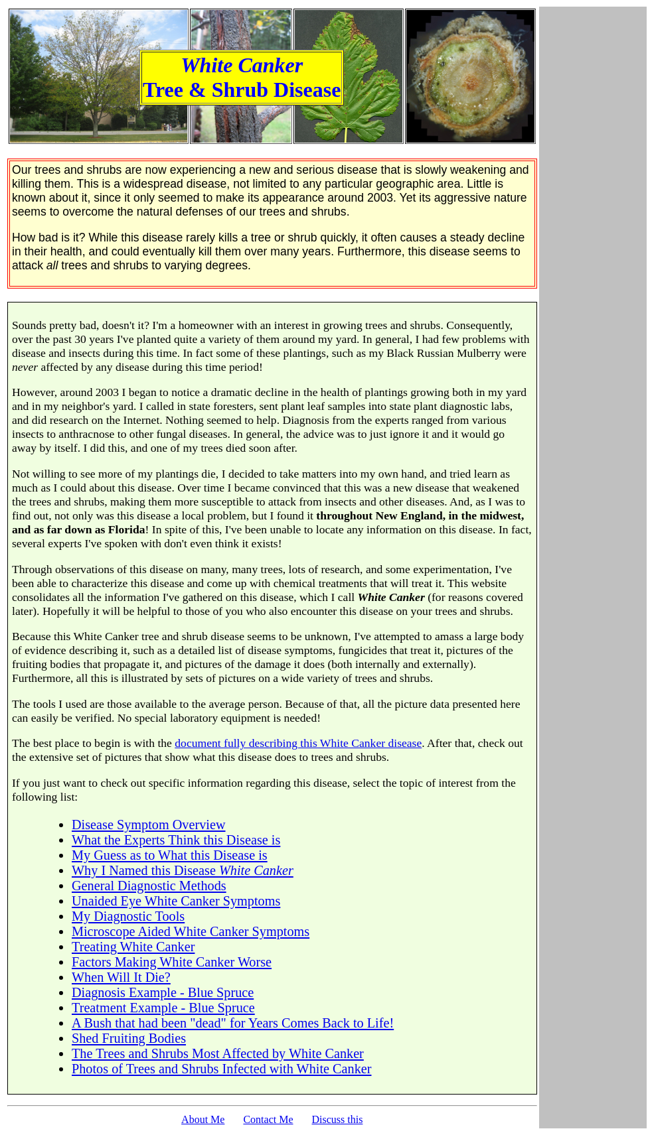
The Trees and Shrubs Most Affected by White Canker (218, 1053)
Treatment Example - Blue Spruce (163, 1007)
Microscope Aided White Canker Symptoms (190, 931)
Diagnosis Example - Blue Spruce (163, 992)
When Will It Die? (121, 977)
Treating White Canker (133, 946)
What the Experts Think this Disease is (176, 840)
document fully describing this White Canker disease (298, 743)
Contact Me (268, 1119)
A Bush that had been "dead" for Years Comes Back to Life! (233, 1023)
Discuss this (337, 1119)
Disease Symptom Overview (149, 824)
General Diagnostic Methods (149, 885)
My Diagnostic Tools (128, 916)
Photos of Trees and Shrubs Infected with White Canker (221, 1068)
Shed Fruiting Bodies (129, 1038)
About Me (202, 1119)
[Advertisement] (593, 568)
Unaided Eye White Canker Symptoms (176, 901)
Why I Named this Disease (182, 870)
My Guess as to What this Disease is (170, 855)
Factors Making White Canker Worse (172, 962)
